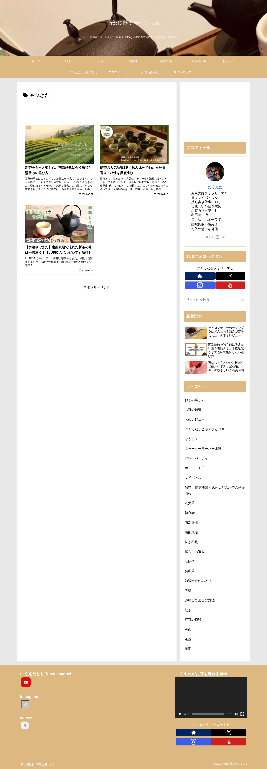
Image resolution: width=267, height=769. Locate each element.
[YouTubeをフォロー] (223, 237)
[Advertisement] (97, 109)
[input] (215, 300)
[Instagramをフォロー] (217, 237)
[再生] (180, 714)
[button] (242, 299)
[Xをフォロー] (212, 237)
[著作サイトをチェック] (207, 237)
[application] (211, 697)
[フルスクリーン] (242, 714)
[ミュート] (236, 714)
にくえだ (215, 187)
